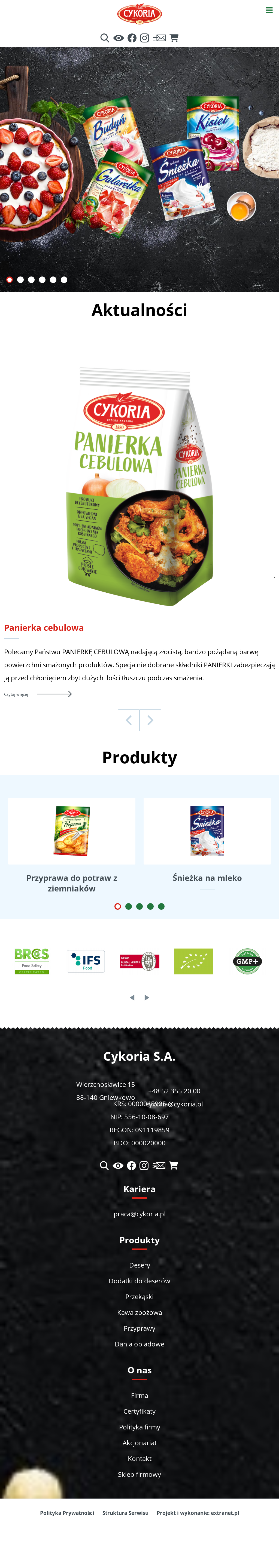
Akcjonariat (140, 1442)
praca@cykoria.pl (140, 1213)
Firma (139, 1395)
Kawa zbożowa (139, 1312)
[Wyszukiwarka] (105, 38)
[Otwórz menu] (269, 10)
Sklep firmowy (139, 1474)
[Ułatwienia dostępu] (119, 38)
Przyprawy (139, 1328)
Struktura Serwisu (125, 1513)
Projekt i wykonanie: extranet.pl (198, 1513)
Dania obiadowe (139, 1343)
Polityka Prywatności (67, 1513)
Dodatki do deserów (139, 1280)
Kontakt (139, 1458)
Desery (139, 1264)
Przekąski (139, 1296)
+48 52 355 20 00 (174, 1090)
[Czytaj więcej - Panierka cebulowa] (139, 694)
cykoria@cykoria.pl (174, 1103)
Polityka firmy (139, 1426)
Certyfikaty (139, 1411)
